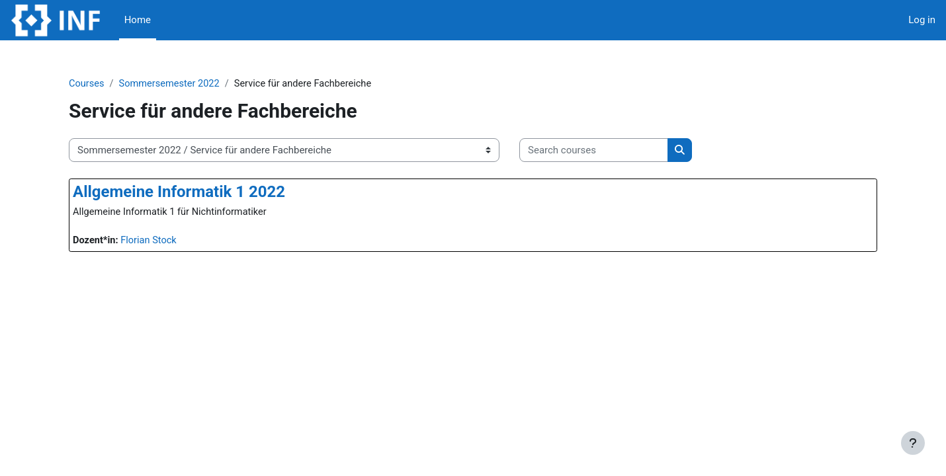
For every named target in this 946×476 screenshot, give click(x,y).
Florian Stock (173, 241)
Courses (109, 84)
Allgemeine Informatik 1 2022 (201, 192)
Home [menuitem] (137, 20)
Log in (921, 20)
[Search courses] (616, 151)
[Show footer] (913, 443)
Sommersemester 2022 (194, 84)
